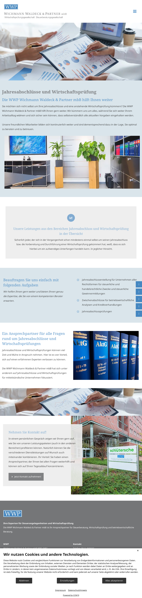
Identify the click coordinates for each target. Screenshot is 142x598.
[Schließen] (138, 550)
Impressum (60, 590)
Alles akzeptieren (114, 580)
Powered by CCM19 (71, 595)
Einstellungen (67, 580)
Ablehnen (24, 580)
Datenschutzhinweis (77, 590)
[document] (71, 564)
